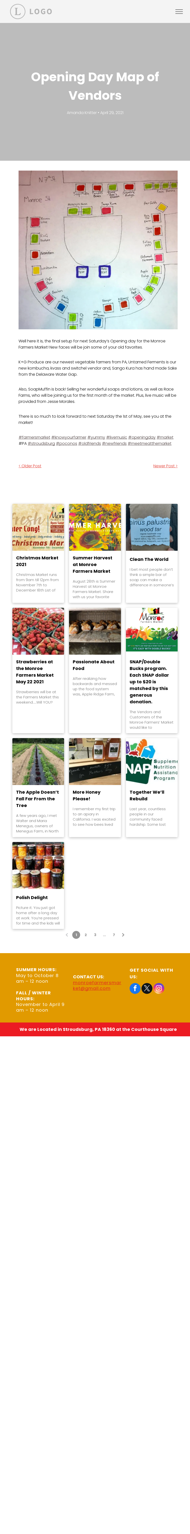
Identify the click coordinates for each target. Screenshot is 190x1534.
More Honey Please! (86, 795)
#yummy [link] (96, 437)
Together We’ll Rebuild (147, 795)
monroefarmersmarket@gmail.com (97, 985)
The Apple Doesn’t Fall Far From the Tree (37, 798)
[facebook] (135, 989)
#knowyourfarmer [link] (68, 437)
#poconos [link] (66, 443)
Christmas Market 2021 (37, 561)
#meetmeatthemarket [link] (149, 443)
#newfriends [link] (114, 443)
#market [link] (165, 437)
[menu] (179, 11)
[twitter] (147, 989)
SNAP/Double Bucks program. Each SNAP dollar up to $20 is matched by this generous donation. (149, 682)
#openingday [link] (142, 437)
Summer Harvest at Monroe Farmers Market (92, 564)
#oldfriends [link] (89, 443)
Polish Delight (32, 897)
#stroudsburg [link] (41, 443)
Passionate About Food (94, 665)
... (104, 934)
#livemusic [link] (116, 437)
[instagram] (158, 989)
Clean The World (149, 559)
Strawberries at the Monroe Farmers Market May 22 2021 (35, 672)
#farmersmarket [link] (34, 437)
